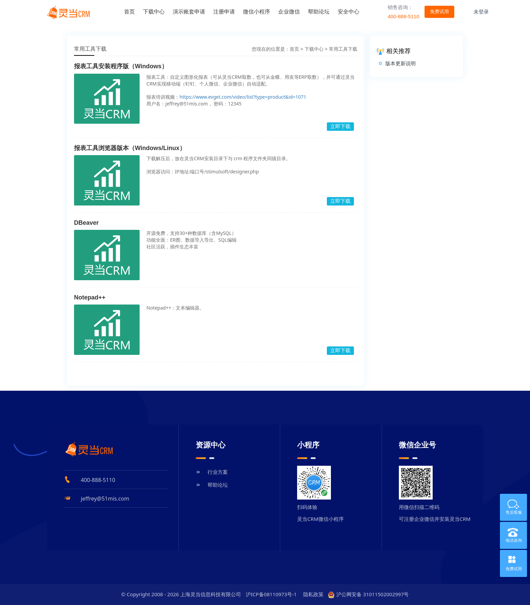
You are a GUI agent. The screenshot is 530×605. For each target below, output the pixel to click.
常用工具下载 (343, 49)
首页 (129, 12)
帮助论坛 (319, 12)
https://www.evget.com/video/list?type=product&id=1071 (242, 97)
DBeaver (86, 222)
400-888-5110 (98, 480)
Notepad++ (89, 297)
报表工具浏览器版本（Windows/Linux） (130, 148)
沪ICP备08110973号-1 (271, 594)
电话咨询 (511, 535)
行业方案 (212, 471)
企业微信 (289, 12)
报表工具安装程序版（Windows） (121, 66)
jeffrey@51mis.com (105, 498)
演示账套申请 (189, 12)
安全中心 (348, 12)
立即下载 (340, 126)
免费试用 (514, 568)
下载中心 (154, 12)
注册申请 (224, 12)
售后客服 (511, 507)
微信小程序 (256, 12)
